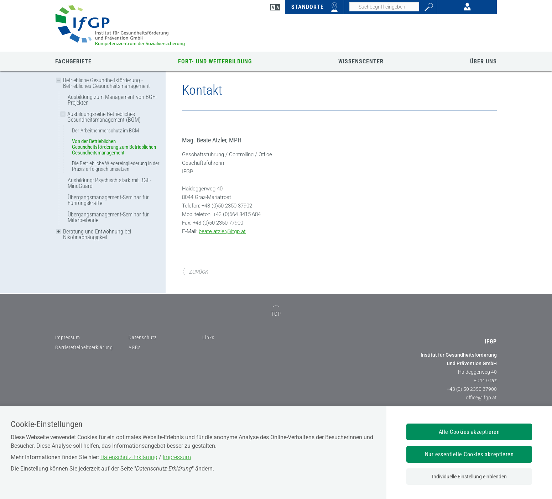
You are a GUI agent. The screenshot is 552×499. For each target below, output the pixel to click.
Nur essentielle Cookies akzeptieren (469, 454)
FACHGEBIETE (73, 61)
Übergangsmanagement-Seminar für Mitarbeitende (108, 217)
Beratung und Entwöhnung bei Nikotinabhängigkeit (97, 234)
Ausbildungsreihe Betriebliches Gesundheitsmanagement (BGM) (104, 117)
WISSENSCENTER (361, 61)
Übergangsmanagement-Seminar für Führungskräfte (108, 200)
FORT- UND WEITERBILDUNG (215, 61)
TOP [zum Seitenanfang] (276, 377)
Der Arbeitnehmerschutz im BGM (105, 130)
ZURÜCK (195, 338)
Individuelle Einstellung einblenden (469, 476)
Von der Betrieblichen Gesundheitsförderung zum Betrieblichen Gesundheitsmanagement (114, 147)
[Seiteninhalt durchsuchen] (384, 6)
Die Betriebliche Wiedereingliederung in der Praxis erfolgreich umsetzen (116, 166)
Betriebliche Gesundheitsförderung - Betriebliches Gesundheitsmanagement (106, 83)
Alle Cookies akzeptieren (469, 432)
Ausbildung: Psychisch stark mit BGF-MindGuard (109, 183)
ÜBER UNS (483, 61)
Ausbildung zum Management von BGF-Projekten (112, 100)
